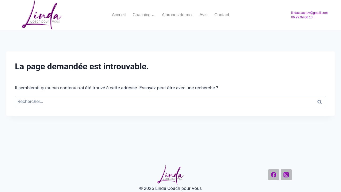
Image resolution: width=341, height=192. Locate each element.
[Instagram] (286, 174)
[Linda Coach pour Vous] (42, 15)
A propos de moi (177, 15)
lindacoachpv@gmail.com (309, 13)
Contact (221, 15)
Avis (204, 15)
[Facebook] (273, 174)
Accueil (119, 15)
